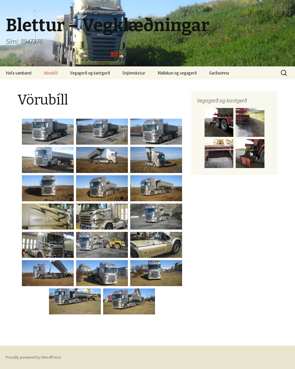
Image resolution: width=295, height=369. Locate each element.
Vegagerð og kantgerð (90, 73)
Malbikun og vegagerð (177, 73)
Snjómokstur (133, 73)
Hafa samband (18, 73)
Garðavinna (219, 73)
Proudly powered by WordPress (33, 357)
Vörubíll (51, 73)
